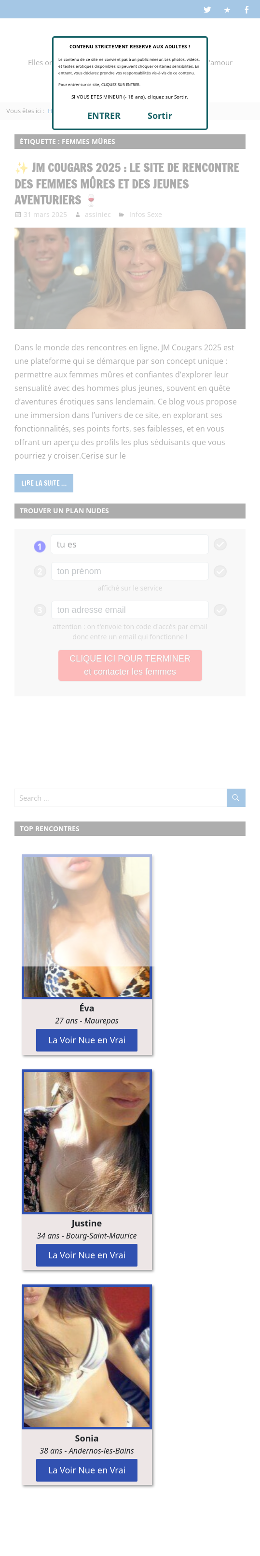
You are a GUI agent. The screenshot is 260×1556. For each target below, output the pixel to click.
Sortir (160, 115)
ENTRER (104, 115)
